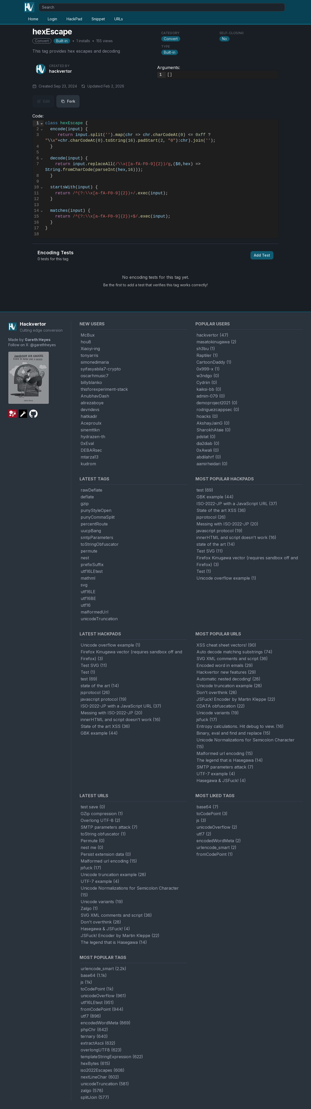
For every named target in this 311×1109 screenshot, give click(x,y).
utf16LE (88, 591)
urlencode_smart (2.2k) (103, 968)
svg (84, 584)
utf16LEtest (92, 571)
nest (85, 557)
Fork (68, 101)
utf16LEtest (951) (97, 1002)
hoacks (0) (207, 416)
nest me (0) (92, 847)
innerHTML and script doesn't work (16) (236, 537)
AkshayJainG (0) (213, 423)
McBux (88, 335)
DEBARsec (91, 450)
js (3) (201, 820)
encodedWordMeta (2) (218, 840)
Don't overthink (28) (216, 692)
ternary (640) (94, 1036)
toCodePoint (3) (212, 813)
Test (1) (203, 571)
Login (52, 19)
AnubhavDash (95, 396)
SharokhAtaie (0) (213, 429)
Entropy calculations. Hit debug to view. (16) (240, 726)
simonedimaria (95, 362)
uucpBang (91, 530)
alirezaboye (92, 402)
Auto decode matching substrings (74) (234, 651)
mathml (88, 578)
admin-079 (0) (210, 396)
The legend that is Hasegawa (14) (229, 760)
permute (89, 551)
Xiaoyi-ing (90, 348)
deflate (87, 496)
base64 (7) (207, 806)
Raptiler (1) (207, 355)
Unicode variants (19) (217, 712)
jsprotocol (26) (211, 517)
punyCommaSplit (98, 517)
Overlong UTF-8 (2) (100, 820)
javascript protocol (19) (219, 530)
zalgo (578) (92, 1090)
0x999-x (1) (208, 368)
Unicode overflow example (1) (226, 578)
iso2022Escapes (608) (102, 1070)
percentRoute (94, 523)
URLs (118, 19)
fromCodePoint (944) (102, 1009)
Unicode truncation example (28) (229, 685)
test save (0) (93, 806)
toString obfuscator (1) (103, 834)
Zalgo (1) (89, 908)
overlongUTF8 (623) (101, 1049)
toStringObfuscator (100, 544)
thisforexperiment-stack (104, 389)
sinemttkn (90, 429)
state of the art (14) (215, 544)
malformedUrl (94, 612)
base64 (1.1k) (94, 975)
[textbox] (222, 75)
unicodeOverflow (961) (103, 995)
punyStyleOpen (96, 510)
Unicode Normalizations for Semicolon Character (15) (245, 743)
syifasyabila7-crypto (101, 368)
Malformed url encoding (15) (224, 753)
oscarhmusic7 (95, 375)
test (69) (204, 490)
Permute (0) (93, 840)
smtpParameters (97, 537)
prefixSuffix (92, 564)
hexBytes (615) (95, 1063)
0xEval (87, 443)
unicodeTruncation (99, 618)
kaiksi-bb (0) (208, 389)
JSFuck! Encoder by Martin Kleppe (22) (235, 699)
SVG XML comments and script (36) (232, 658)
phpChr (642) (94, 1029)
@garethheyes (43, 345)
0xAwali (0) (207, 450)
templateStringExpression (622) (112, 1056)
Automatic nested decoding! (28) (228, 678)
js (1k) (86, 982)
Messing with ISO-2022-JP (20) (227, 523)
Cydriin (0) (206, 382)
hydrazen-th (93, 436)
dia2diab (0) (207, 443)
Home (33, 19)
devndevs (90, 409)
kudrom (88, 463)
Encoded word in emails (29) (224, 665)
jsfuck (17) (206, 719)
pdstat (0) (206, 436)
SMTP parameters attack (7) (224, 767)
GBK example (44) (215, 496)
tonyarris (89, 355)
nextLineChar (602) (100, 1077)
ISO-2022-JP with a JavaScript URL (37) (236, 503)
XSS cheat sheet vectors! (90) (226, 645)
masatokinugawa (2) (216, 341)
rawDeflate (91, 490)
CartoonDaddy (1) (213, 362)
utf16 (86, 605)
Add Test (262, 255)
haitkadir (89, 416)
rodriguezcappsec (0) (217, 409)
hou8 (86, 341)
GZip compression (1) (102, 813)
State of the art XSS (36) (221, 510)
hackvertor (60, 71)
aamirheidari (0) (212, 463)
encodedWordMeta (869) (105, 1022)
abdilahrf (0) (208, 457)
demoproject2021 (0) (216, 402)
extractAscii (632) (98, 1043)
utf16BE (88, 598)
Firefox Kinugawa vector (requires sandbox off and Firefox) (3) (247, 561)
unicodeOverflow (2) (216, 827)
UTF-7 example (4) (215, 773)
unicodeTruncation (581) (105, 1083)
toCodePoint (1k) (97, 989)
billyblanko (91, 382)
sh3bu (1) (205, 348)
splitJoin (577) (95, 1097)
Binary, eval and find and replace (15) (233, 733)
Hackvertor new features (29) (226, 672)
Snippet (98, 19)
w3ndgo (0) (207, 375)
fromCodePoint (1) (214, 854)
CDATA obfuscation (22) (220, 706)
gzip (85, 503)
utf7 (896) (91, 1016)
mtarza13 (89, 457)
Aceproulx (91, 423)
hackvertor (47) (212, 335)
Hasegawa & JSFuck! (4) (221, 780)
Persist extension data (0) (106, 854)
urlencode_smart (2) (216, 847)
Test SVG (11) (209, 551)
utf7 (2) (203, 834)
